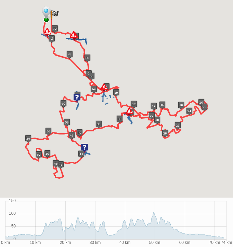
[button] (48, 33)
